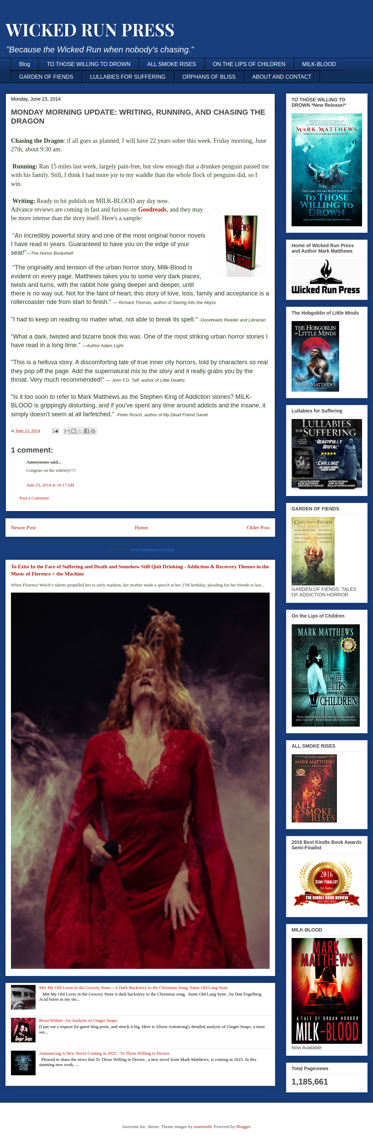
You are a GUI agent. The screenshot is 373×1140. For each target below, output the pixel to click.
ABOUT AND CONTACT (281, 77)
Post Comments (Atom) (152, 549)
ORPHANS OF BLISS (209, 77)
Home (141, 527)
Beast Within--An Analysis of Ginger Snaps (78, 1020)
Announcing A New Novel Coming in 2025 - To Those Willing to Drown (104, 1053)
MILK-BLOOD (319, 64)
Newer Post (23, 527)
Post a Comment (34, 498)
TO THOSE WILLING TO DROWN (88, 64)
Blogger (243, 1126)
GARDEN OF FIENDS (46, 77)
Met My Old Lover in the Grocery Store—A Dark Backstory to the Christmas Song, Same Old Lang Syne (133, 987)
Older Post (258, 527)
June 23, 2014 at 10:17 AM (50, 484)
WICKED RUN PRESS (90, 29)
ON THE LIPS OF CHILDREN (249, 64)
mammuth (203, 1126)
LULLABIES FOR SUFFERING (128, 77)
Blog (24, 64)
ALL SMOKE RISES (171, 64)
